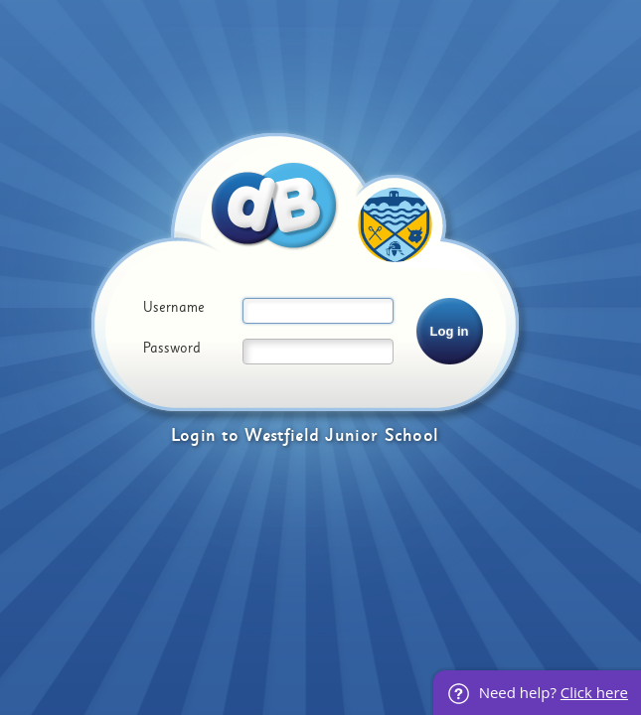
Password (172, 349)
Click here (594, 692)
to (230, 435)
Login (194, 435)
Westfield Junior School (341, 435)
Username (174, 308)
